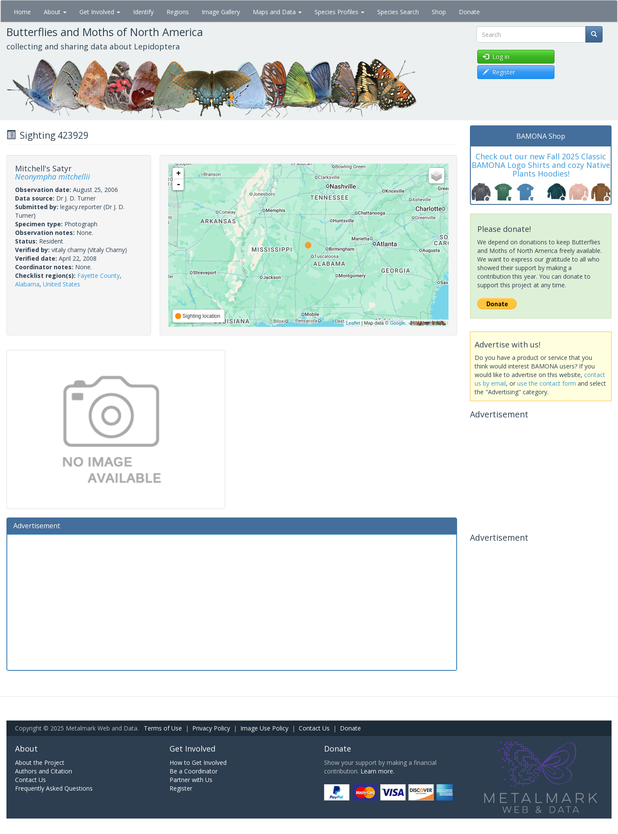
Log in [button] (496, 56)
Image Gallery (221, 12)
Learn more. (377, 771)
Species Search (398, 12)
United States (61, 284)
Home (22, 12)
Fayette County (98, 275)
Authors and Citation (43, 771)
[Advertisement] (232, 601)
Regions (178, 12)
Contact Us (314, 728)
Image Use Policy (264, 728)
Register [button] (499, 72)
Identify (143, 12)
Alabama (27, 284)
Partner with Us (191, 780)
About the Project (39, 762)
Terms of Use (163, 728)
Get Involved (99, 12)
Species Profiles (339, 12)
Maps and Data (277, 12)
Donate (469, 12)
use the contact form (546, 383)
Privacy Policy (211, 728)
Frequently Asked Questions (54, 788)
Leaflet (353, 323)
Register (181, 788)
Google (397, 323)
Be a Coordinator (194, 771)
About (55, 12)
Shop (439, 12)
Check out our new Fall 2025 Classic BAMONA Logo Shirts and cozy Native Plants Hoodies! (541, 165)
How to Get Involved (198, 762)
